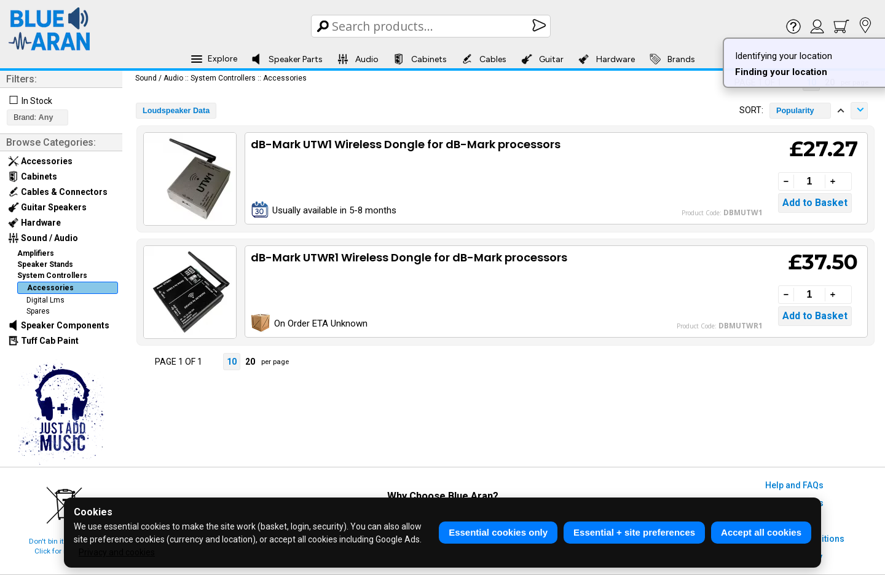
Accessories (40, 161)
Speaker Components (58, 325)
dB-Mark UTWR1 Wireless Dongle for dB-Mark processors (409, 257)
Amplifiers (35, 253)
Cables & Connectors (58, 191)
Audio (358, 59)
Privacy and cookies (117, 552)
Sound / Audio (43, 238)
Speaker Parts (287, 59)
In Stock (37, 101)
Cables (484, 59)
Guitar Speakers (47, 207)
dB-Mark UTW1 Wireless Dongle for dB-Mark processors (405, 144)
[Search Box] (432, 26)
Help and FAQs (794, 485)
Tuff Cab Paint (43, 340)
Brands (672, 59)
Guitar (542, 59)
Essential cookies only (498, 532)
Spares (38, 311)
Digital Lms (45, 300)
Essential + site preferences (634, 532)
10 (232, 362)
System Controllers (52, 275)
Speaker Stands (45, 264)
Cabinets (420, 59)
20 (250, 362)
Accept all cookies (761, 532)
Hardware (606, 59)
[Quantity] (809, 181)
